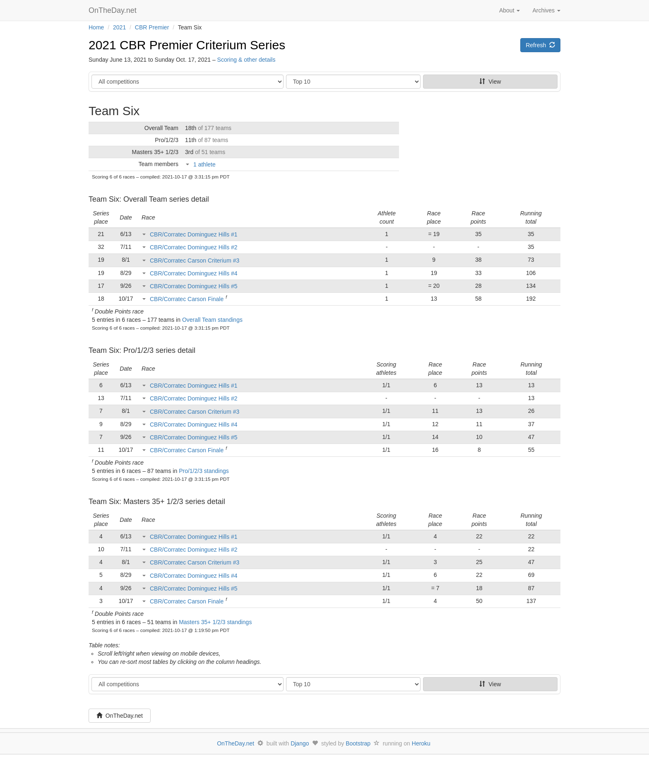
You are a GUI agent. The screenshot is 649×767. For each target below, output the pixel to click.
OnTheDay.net (114, 10)
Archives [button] (546, 10)
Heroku (421, 743)
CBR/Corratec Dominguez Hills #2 (194, 247)
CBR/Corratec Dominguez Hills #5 (194, 286)
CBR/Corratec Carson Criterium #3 (194, 260)
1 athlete (204, 164)
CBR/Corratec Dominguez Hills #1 (194, 234)
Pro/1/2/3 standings (204, 471)
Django (300, 743)
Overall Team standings (212, 319)
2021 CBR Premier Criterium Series (187, 45)
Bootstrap (358, 743)
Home (96, 27)
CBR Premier (152, 27)
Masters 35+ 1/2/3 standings (215, 622)
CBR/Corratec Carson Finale (187, 299)
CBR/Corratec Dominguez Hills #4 (194, 273)
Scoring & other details (246, 59)
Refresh (540, 45)
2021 (119, 27)
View (490, 81)
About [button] (509, 10)
